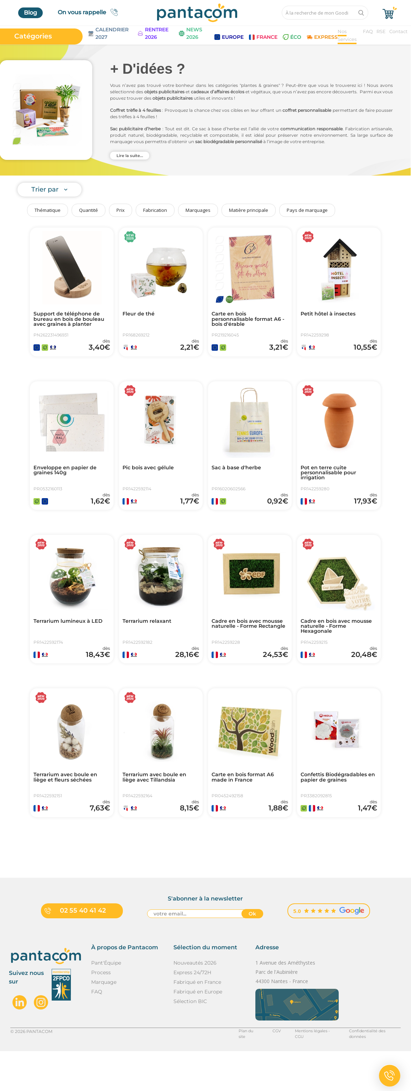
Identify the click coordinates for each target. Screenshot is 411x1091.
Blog (30, 12)
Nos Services (347, 35)
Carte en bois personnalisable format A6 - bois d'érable (246, 320)
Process (101, 1012)
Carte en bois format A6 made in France (247, 808)
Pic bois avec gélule (152, 478)
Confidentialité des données (371, 1071)
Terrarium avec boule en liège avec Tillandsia (158, 808)
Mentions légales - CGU (306, 1071)
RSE (381, 31)
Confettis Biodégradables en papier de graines (338, 808)
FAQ (368, 31)
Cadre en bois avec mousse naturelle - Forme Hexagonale (338, 647)
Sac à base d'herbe (239, 478)
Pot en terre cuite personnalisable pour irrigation (332, 483)
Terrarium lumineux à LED (66, 645)
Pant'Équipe (106, 1002)
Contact (398, 31)
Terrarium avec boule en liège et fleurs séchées (69, 808)
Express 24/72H (192, 1012)
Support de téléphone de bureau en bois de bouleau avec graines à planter (70, 323)
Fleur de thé (140, 314)
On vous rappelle (90, 12)
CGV (265, 1071)
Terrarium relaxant (150, 642)
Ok (252, 954)
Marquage (103, 1022)
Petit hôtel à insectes (332, 314)
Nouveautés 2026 (195, 1002)
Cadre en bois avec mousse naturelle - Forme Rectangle (249, 647)
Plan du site (237, 1071)
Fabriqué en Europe (197, 1031)
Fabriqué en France (197, 1022)
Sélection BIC (190, 1041)
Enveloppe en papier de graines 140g (69, 481)
